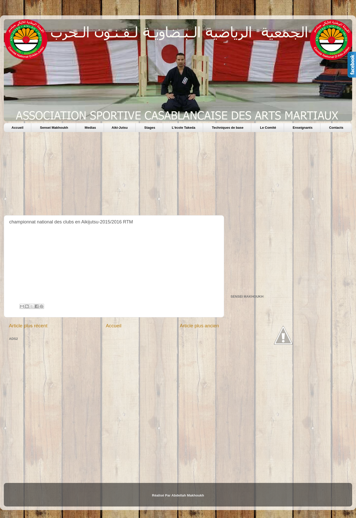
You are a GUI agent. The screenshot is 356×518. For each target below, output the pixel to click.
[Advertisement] (157, 175)
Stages (149, 128)
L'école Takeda (183, 128)
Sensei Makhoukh (54, 128)
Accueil (17, 128)
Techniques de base (227, 128)
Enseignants (302, 128)
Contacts (336, 128)
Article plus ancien (199, 325)
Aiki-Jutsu (120, 128)
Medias (90, 128)
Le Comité (268, 128)
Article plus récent (28, 325)
